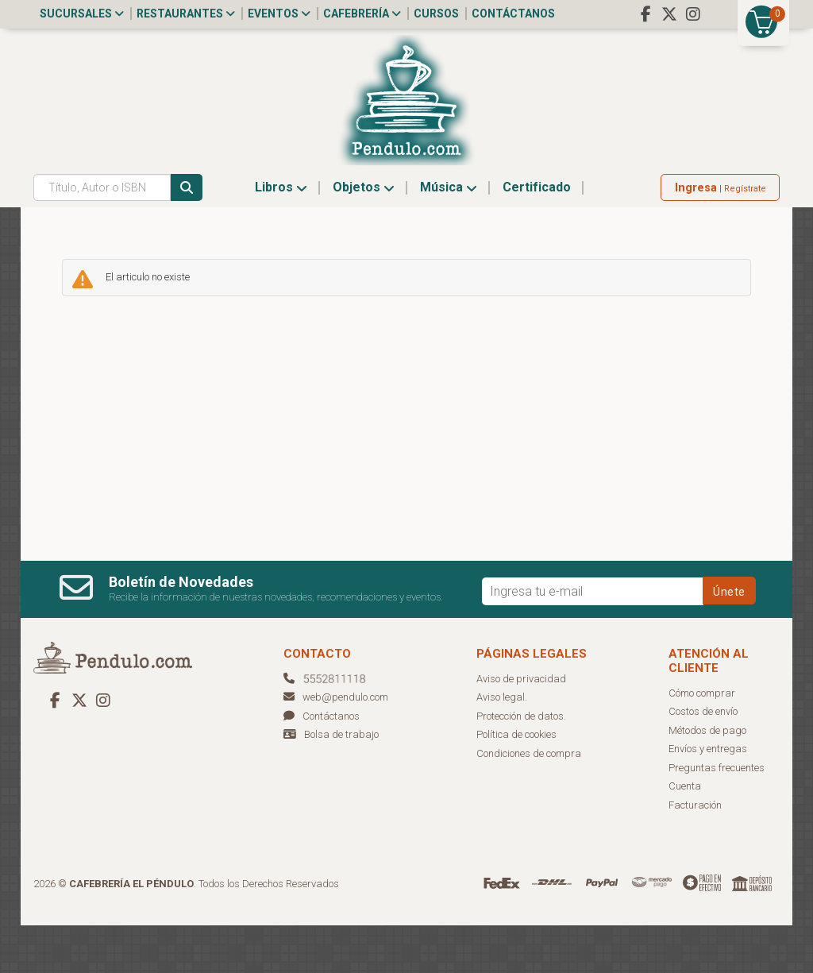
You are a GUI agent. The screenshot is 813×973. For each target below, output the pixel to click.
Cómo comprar (702, 741)
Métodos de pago (707, 778)
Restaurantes (186, 13)
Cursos (436, 13)
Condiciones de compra (528, 801)
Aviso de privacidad (521, 726)
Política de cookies (516, 782)
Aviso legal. (501, 745)
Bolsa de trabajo (341, 782)
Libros (281, 234)
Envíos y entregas (708, 796)
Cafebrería (362, 13)
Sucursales (82, 13)
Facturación (695, 853)
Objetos (364, 234)
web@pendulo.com (335, 745)
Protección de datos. (521, 764)
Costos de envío (703, 759)
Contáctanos (513, 13)
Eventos (279, 13)
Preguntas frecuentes (717, 815)
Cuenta (685, 834)
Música (448, 234)
